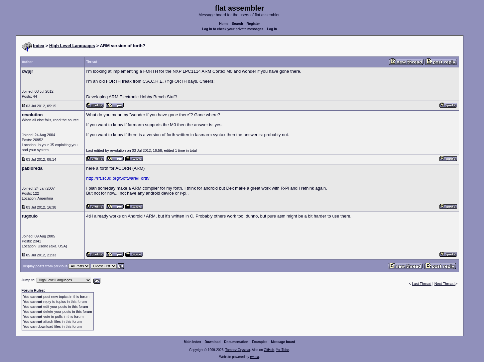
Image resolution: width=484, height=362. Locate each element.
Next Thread (444, 284)
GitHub (269, 350)
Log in (272, 29)
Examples (260, 342)
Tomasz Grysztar (237, 350)
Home (223, 24)
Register (253, 24)
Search (237, 24)
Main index (192, 342)
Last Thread (421, 284)
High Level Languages (72, 45)
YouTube (282, 350)
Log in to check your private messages (233, 29)
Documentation (236, 342)
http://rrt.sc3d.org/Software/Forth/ (118, 178)
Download (213, 342)
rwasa (254, 357)
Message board (283, 342)
